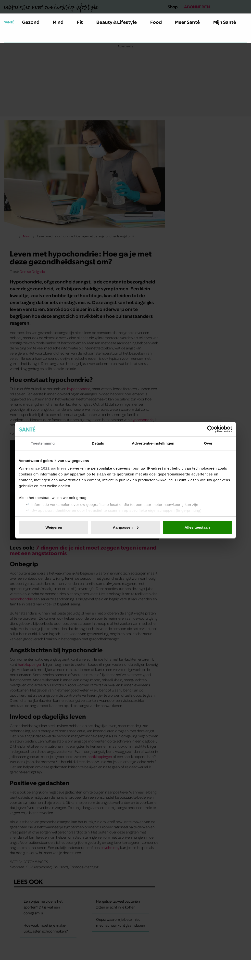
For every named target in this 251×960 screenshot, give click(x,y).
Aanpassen (125, 527)
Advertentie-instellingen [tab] (153, 443)
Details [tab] (98, 443)
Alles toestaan (197, 527)
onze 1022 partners (48, 468)
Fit (82, 22)
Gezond (33, 22)
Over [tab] (208, 443)
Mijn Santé (228, 22)
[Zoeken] (8, 36)
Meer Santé (190, 22)
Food (158, 22)
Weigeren (53, 527)
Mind (61, 22)
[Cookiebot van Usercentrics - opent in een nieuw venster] (210, 429)
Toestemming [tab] (43, 443)
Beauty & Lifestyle (119, 22)
